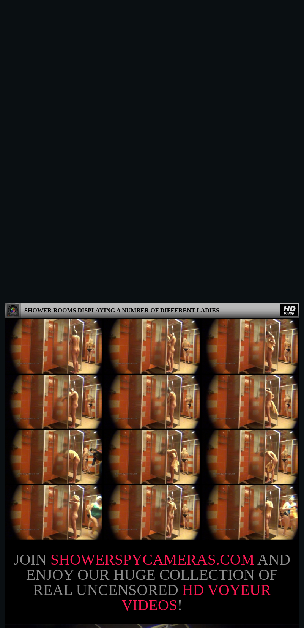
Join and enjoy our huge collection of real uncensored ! (152, 287)
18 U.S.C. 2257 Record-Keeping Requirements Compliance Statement (152, 618)
